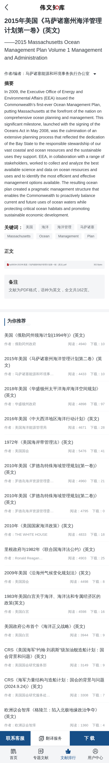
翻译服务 (50, 738)
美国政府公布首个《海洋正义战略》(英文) (44, 626)
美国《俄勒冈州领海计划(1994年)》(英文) (44, 335)
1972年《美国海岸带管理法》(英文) (38, 442)
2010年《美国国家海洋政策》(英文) (38, 525)
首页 (13, 754)
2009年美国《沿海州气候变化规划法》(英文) (47, 572)
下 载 (89, 738)
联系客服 (15, 738)
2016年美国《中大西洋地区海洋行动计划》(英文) (51, 418)
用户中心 (95, 754)
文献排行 (68, 754)
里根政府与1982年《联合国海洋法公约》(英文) (49, 549)
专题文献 (40, 754)
